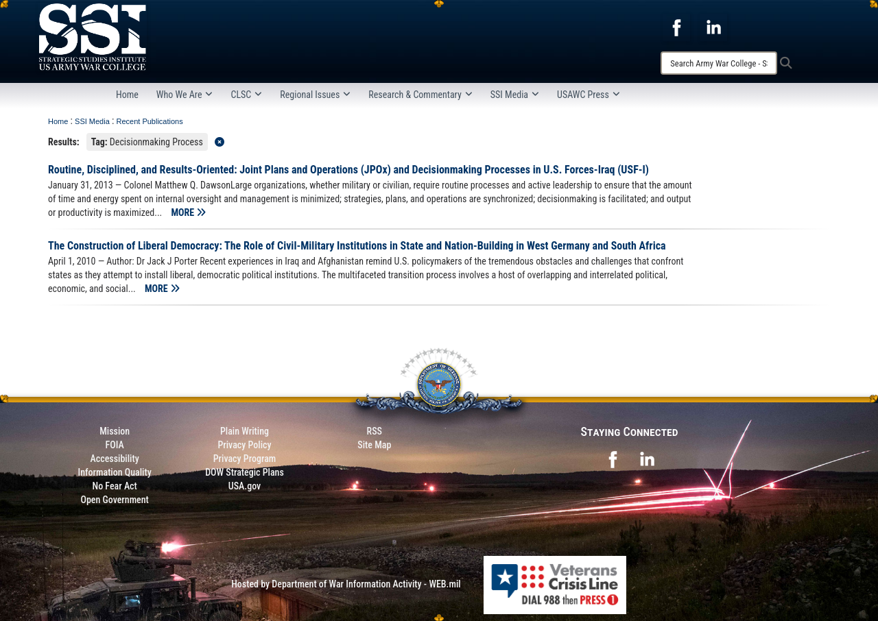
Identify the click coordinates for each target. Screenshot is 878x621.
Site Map (374, 444)
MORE (188, 212)
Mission (114, 431)
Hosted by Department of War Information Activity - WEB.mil (346, 584)
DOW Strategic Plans (244, 472)
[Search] (719, 63)
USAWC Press (588, 94)
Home (127, 94)
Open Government (114, 499)
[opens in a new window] (676, 26)
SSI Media (514, 94)
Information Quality (115, 472)
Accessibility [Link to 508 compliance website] (115, 458)
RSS (374, 431)
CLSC (246, 94)
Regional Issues (315, 94)
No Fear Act (115, 485)
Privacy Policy (244, 444)
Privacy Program (244, 458)
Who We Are (184, 94)
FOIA (115, 444)
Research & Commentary (420, 94)
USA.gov (244, 485)
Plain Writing (244, 431)
